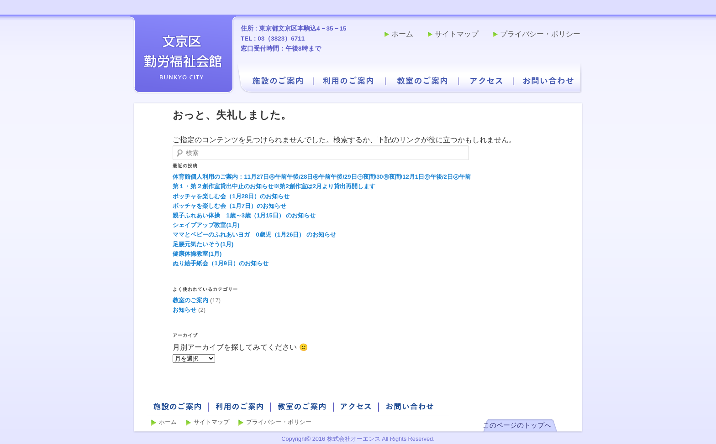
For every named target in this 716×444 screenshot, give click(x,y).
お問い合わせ (548, 81)
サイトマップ (457, 34)
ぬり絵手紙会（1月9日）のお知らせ (220, 263)
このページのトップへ (517, 425)
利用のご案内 (348, 81)
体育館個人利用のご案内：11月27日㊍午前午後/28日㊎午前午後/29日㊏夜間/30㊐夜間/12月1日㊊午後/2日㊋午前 (321, 176)
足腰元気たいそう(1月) (203, 244)
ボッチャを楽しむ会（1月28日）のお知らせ (231, 196)
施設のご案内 (277, 81)
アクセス (486, 81)
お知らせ (184, 309)
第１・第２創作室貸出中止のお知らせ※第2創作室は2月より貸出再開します (274, 186)
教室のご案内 (422, 81)
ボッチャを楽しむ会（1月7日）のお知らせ (229, 205)
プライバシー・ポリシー (540, 34)
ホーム (402, 34)
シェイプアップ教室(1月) (206, 225)
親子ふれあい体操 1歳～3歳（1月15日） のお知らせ (244, 215)
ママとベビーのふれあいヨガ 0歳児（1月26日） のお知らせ (254, 234)
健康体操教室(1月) (197, 253)
